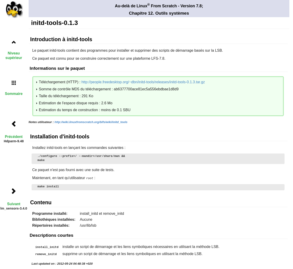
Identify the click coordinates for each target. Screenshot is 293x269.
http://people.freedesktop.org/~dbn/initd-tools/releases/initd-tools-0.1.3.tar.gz (143, 82)
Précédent (13, 137)
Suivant (13, 204)
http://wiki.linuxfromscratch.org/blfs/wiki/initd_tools (91, 122)
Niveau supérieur (13, 55)
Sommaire (13, 94)
